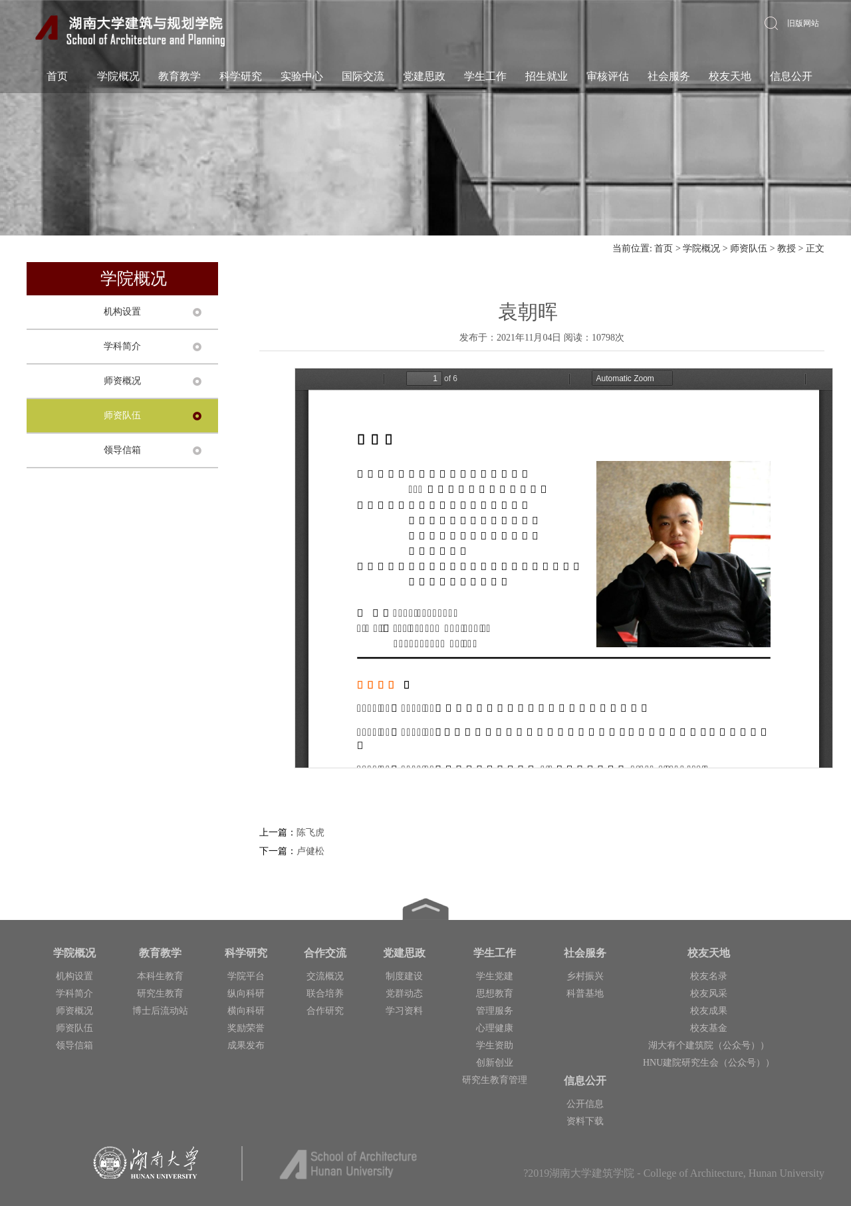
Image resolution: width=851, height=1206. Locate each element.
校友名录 (708, 976)
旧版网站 (803, 23)
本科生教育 (160, 976)
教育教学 (179, 76)
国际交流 (363, 76)
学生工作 (485, 76)
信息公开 (791, 76)
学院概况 (118, 76)
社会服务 (669, 76)
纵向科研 (246, 993)
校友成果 (708, 1011)
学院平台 (246, 976)
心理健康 (494, 1028)
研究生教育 (160, 993)
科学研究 (240, 76)
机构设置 (122, 312)
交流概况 (325, 976)
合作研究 (325, 1011)
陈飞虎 (310, 832)
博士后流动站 (160, 1011)
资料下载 (585, 1121)
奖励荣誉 (246, 1028)
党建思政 (424, 76)
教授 (786, 248)
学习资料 (404, 1011)
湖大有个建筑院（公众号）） (708, 1045)
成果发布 (246, 1045)
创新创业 (494, 1063)
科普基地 (585, 993)
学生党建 (494, 976)
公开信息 (585, 1104)
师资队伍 (748, 248)
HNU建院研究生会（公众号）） (709, 1063)
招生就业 (546, 76)
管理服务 (494, 1011)
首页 (57, 76)
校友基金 (708, 1028)
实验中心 (302, 76)
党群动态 (404, 993)
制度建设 (404, 976)
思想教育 (494, 993)
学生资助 (494, 1045)
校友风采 (708, 993)
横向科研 (246, 1011)
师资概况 (122, 381)
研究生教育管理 (494, 1080)
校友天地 (730, 76)
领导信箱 (122, 450)
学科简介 (122, 346)
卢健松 (310, 851)
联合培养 (325, 993)
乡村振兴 (585, 976)
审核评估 (607, 76)
